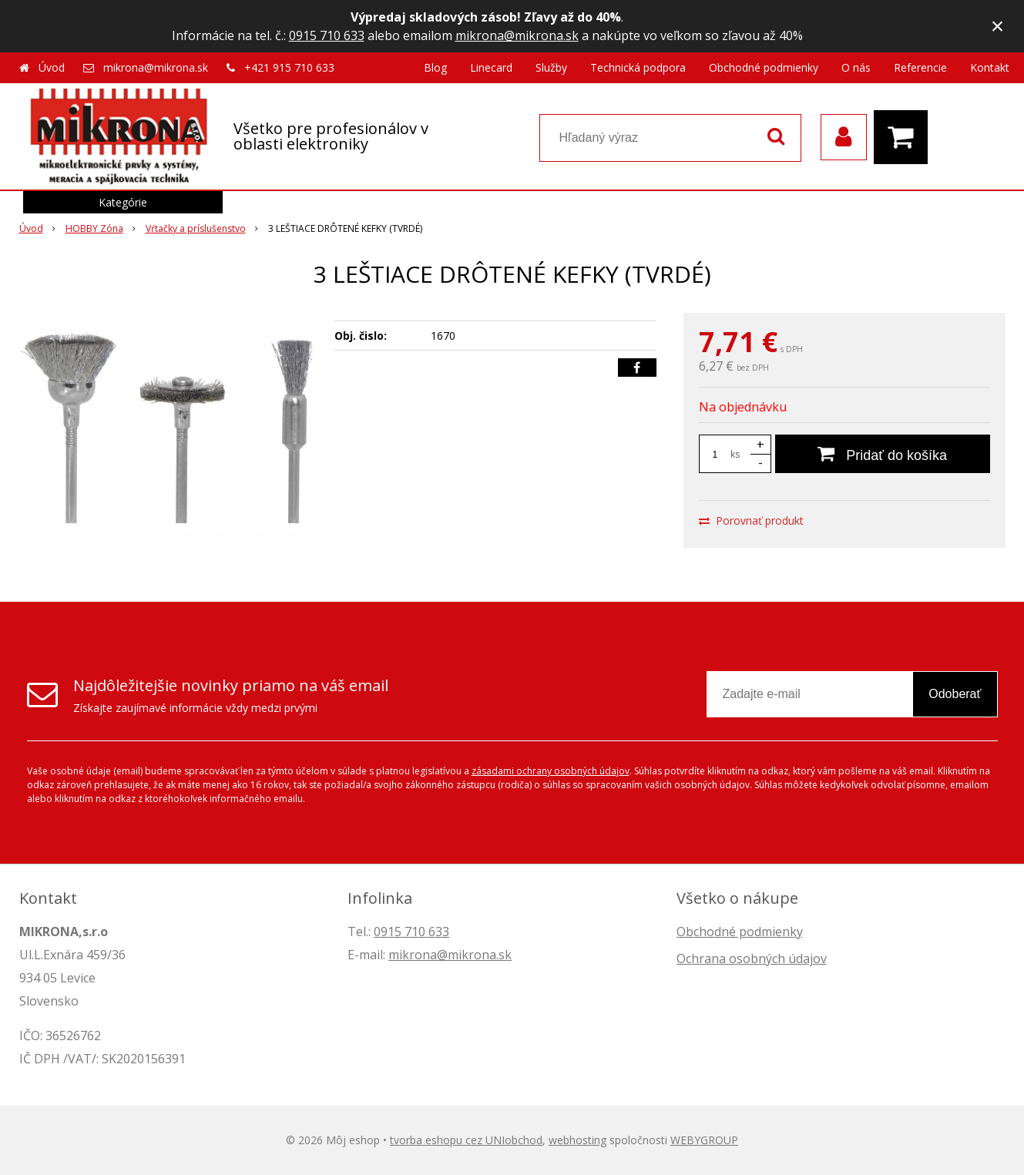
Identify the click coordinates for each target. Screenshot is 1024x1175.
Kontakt (989, 67)
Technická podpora (638, 67)
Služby (551, 67)
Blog (435, 67)
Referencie (920, 67)
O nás (856, 67)
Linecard (491, 67)
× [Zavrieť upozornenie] (998, 26)
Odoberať (954, 693)
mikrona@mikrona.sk (517, 35)
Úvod (52, 67)
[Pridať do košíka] (882, 454)
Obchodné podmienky (763, 67)
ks (735, 454)
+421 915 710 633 (289, 67)
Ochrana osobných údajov (752, 958)
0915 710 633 (326, 35)
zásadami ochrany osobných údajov (551, 770)
